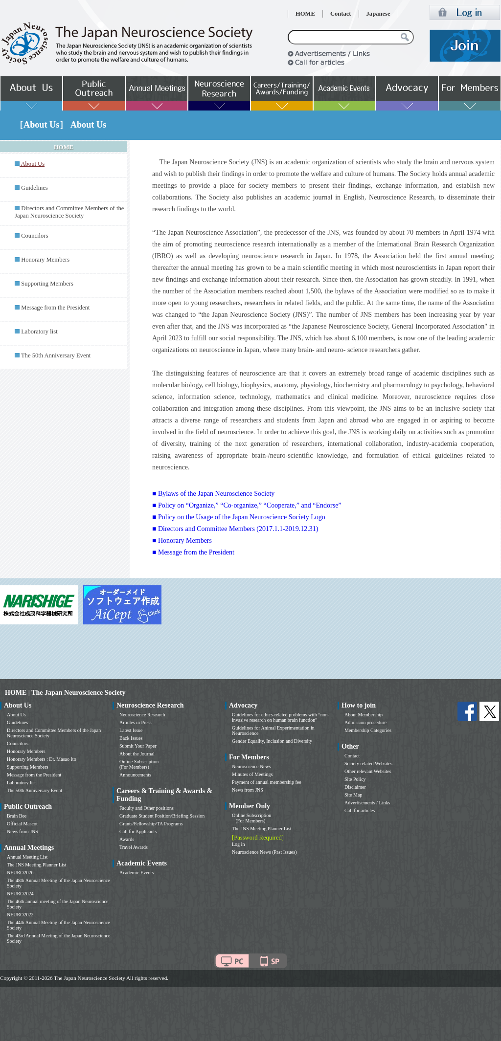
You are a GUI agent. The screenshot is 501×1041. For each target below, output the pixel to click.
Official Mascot (22, 823)
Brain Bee (16, 816)
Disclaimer (355, 787)
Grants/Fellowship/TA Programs (150, 823)
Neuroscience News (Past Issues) (264, 852)
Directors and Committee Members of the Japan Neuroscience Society (69, 212)
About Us (16, 714)
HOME (305, 13)
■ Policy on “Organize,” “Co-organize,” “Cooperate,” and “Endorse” (247, 505)
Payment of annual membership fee (266, 782)
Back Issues (131, 738)
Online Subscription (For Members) (139, 764)
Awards (126, 839)
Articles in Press (135, 722)
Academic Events (136, 872)
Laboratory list (39, 331)
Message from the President (55, 307)
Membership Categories (367, 730)
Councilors (34, 235)
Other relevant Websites (367, 771)
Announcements (135, 774)
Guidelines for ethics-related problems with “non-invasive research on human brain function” (280, 717)
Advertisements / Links (367, 802)
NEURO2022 (20, 914)
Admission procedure (365, 722)
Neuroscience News (251, 766)
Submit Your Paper (138, 746)
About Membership (363, 714)
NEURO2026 (20, 872)
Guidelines (34, 187)
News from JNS (22, 831)
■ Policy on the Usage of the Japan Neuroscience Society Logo (238, 517)
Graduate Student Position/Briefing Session (162, 816)
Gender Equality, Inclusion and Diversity (272, 741)
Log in (238, 844)
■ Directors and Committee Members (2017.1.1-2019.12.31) (235, 528)
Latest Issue (131, 730)
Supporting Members (47, 283)
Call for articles (359, 810)
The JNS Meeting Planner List (37, 864)
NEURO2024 (20, 893)
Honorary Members (45, 259)
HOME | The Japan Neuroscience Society (65, 692)
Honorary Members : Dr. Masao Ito (41, 759)
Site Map (353, 794)
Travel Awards (133, 847)
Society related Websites (368, 763)
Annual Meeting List (27, 857)
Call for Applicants (138, 831)
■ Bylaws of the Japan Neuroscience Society (213, 493)
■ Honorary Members (182, 540)
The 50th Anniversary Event (56, 355)
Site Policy (355, 779)
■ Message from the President (193, 552)
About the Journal (137, 753)
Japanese (378, 13)
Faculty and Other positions (146, 808)
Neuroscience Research (142, 714)
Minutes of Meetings (252, 774)
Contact (340, 13)
